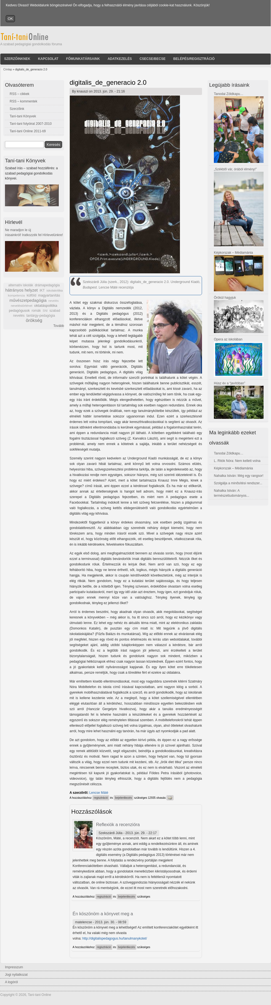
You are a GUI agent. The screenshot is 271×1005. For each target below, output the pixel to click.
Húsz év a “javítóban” (229, 383)
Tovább (58, 326)
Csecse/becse (153, 59)
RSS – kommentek (23, 101)
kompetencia (16, 295)
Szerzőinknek (17, 59)
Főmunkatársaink (83, 59)
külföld (31, 295)
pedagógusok (19, 311)
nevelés (53, 300)
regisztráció (101, 797)
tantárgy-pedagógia (40, 316)
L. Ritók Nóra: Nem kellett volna (237, 461)
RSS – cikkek (19, 94)
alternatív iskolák (20, 285)
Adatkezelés (120, 59)
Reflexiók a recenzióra (118, 824)
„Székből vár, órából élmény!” (235, 169)
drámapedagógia (47, 285)
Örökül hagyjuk (225, 298)
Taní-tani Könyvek (23, 116)
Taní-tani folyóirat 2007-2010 (31, 124)
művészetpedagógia (27, 300)
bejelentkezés (123, 797)
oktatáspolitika (45, 305)
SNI (44, 310)
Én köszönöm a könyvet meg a (103, 913)
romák (36, 311)
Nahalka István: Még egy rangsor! (238, 476)
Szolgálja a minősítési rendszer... (238, 483)
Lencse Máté (98, 793)
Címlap (7, 69)
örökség (34, 320)
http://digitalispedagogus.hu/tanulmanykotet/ (114, 938)
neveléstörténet (21, 305)
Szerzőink (17, 109)
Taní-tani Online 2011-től (28, 131)
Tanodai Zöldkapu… (228, 94)
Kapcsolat (48, 59)
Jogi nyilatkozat (16, 975)
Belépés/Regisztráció (194, 59)
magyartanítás (49, 295)
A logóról (11, 982)
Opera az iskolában (228, 339)
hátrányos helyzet (21, 290)
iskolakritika (55, 290)
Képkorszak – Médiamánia (233, 253)
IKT (41, 290)
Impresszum (14, 967)
